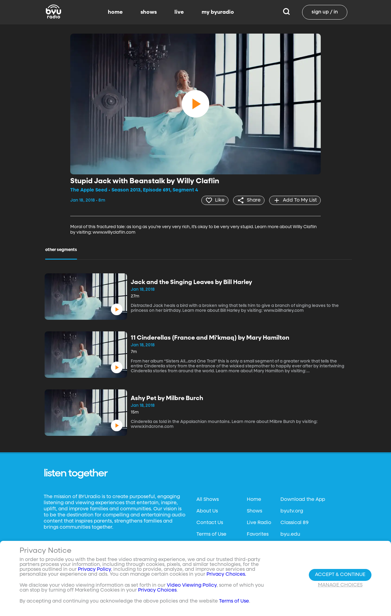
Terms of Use (211, 534)
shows (149, 12)
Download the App (302, 499)
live (179, 12)
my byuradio (218, 12)
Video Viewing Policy (192, 585)
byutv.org (291, 511)
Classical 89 (294, 522)
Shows (254, 511)
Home (254, 499)
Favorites (258, 534)
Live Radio (259, 522)
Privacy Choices (157, 590)
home (115, 12)
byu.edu (290, 534)
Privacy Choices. (226, 574)
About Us (207, 511)
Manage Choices (340, 585)
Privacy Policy (94, 569)
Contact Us (209, 522)
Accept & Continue (340, 574)
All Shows (207, 499)
